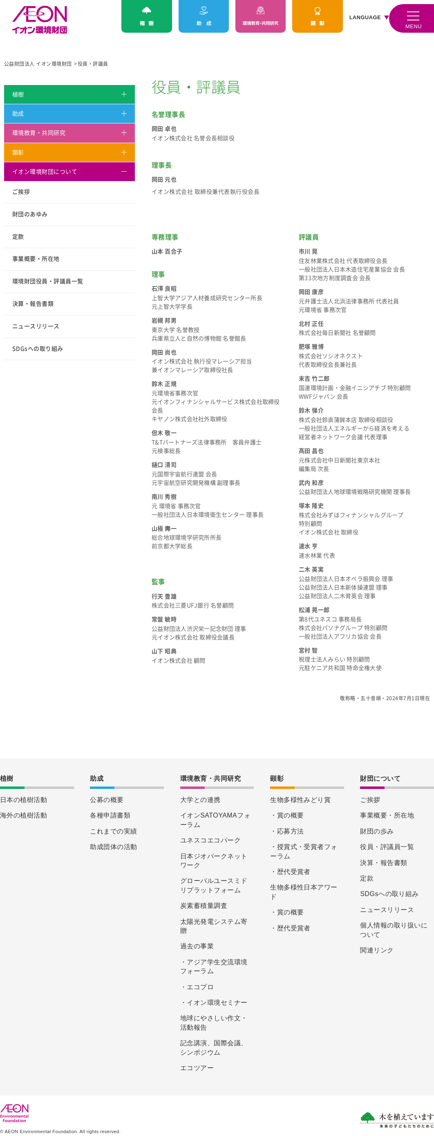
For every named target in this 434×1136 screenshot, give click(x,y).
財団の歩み (377, 831)
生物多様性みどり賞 (300, 799)
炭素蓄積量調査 (203, 905)
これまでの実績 (113, 831)
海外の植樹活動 (23, 815)
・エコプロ (197, 987)
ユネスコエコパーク (210, 840)
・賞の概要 (287, 815)
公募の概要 (106, 799)
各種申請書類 (110, 815)
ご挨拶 (21, 192)
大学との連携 (200, 799)
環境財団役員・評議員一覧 (47, 281)
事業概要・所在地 (36, 259)
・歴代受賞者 (290, 871)
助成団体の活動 (113, 846)
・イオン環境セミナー (214, 1002)
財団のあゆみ (30, 214)
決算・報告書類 (33, 304)
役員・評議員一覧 (387, 846)
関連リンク (377, 950)
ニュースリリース (36, 326)
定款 (18, 237)
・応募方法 (287, 831)
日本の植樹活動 (23, 799)
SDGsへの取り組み (37, 349)
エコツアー (197, 1067)
